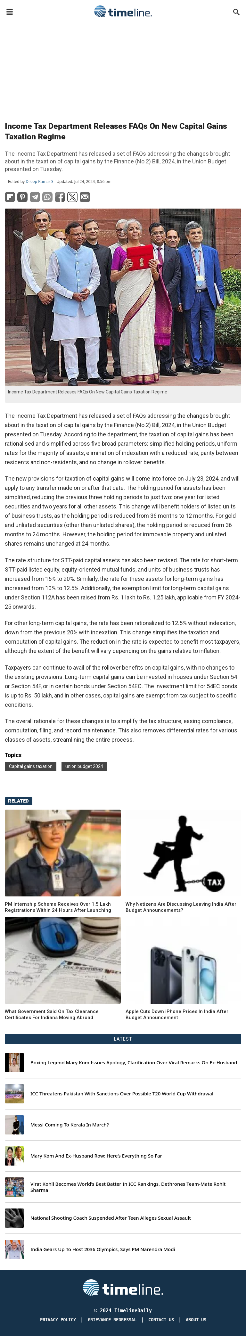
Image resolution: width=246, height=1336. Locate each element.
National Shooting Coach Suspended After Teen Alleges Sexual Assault (110, 1218)
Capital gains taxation (31, 766)
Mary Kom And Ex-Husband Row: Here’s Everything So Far (96, 1156)
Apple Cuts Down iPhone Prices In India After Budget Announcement (177, 1015)
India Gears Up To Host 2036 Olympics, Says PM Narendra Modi (102, 1249)
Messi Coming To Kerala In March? (69, 1125)
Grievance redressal (112, 1319)
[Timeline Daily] (123, 1287)
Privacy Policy (58, 1319)
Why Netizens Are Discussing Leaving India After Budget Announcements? (181, 907)
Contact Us (161, 1319)
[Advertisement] (123, 68)
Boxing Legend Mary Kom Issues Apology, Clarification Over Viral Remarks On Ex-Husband (133, 1063)
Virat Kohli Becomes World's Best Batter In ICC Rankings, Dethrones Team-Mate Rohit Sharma (128, 1187)
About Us (196, 1319)
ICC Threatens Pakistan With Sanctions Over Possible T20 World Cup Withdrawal (121, 1094)
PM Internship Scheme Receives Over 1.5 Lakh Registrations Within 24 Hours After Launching (58, 907)
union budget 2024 (84, 766)
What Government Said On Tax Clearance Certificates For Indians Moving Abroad (52, 1015)
